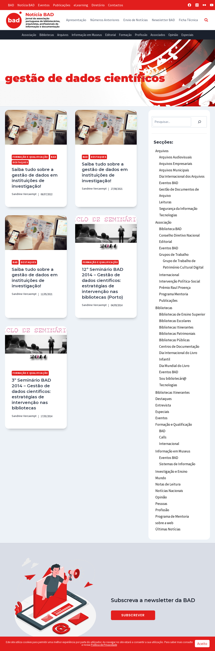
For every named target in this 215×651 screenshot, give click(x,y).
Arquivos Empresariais (175, 163)
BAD (11, 5)
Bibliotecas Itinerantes (175, 316)
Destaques (20, 162)
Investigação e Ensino (171, 452)
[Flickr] (204, 5)
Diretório (98, 5)
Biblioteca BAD (170, 224)
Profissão (141, 35)
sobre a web (163, 500)
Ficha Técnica (188, 20)
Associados (158, 35)
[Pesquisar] (199, 121)
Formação (125, 35)
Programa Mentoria (173, 285)
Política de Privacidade (104, 645)
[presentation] (36, 127)
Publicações (61, 5)
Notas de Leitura (167, 464)
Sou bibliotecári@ (172, 364)
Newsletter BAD (163, 20)
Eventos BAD (168, 181)
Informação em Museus (87, 35)
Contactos (115, 5)
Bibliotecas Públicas (173, 328)
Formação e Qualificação (29, 156)
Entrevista (162, 389)
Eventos (44, 5)
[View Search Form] (206, 20)
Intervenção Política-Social (178, 273)
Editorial (110, 35)
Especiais (187, 35)
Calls (162, 420)
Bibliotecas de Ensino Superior (181, 304)
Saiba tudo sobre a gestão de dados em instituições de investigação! (33, 176)
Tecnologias (168, 211)
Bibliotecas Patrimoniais (177, 322)
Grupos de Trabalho (173, 248)
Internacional (169, 267)
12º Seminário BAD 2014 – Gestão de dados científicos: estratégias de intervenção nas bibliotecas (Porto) (101, 280)
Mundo (160, 458)
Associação (29, 35)
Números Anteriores (104, 20)
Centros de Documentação (178, 334)
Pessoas (161, 482)
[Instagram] (197, 5)
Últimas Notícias (167, 506)
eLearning (81, 5)
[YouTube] (211, 5)
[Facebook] (189, 5)
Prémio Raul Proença (174, 279)
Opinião (173, 35)
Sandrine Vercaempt (23, 192)
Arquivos (62, 35)
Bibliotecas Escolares (174, 310)
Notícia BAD (26, 5)
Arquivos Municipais (173, 169)
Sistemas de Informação (176, 445)
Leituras (165, 199)
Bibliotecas (46, 35)
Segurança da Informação (177, 205)
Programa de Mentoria (171, 494)
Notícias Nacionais (168, 470)
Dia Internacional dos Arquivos (180, 175)
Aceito (202, 643)
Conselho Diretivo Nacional (178, 230)
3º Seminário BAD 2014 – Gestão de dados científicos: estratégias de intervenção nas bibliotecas (36, 386)
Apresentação (76, 20)
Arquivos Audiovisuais (174, 156)
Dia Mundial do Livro (173, 352)
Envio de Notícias (135, 20)
